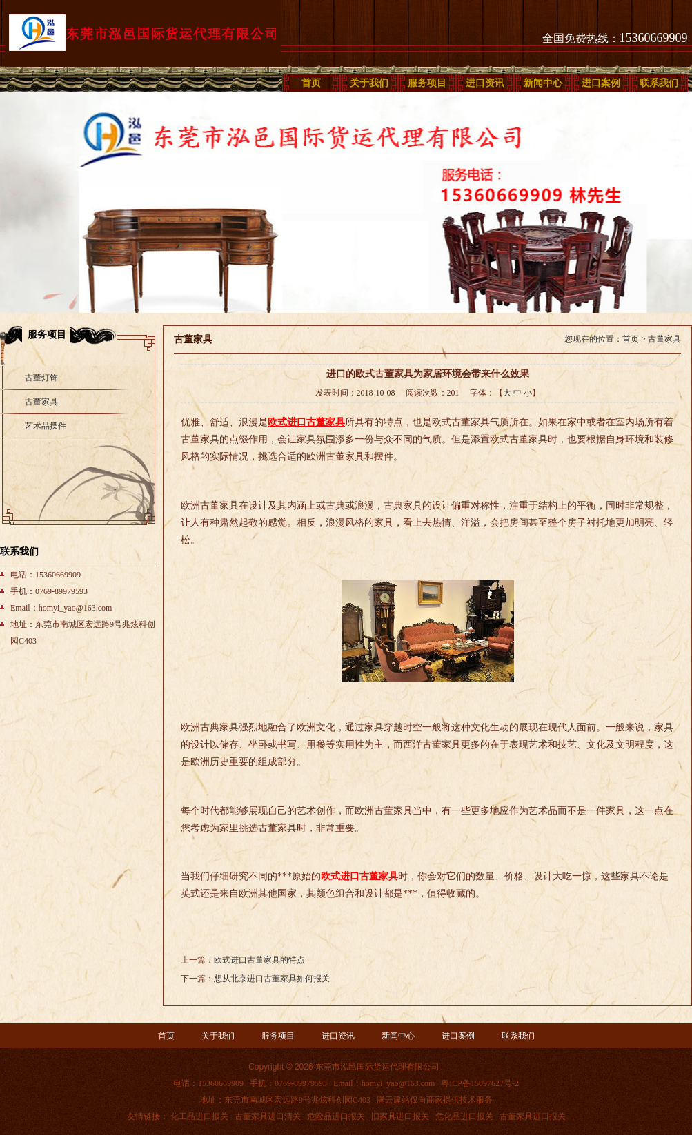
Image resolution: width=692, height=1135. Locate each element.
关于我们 (369, 83)
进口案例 (601, 83)
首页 (311, 83)
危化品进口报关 (464, 1116)
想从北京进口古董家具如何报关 (272, 978)
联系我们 (659, 83)
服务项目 (427, 83)
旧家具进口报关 (400, 1116)
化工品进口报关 (199, 1116)
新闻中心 (543, 83)
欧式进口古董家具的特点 (259, 960)
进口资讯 (485, 83)
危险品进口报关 (336, 1116)
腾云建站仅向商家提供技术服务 (435, 1100)
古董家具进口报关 (533, 1116)
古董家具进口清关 (268, 1116)
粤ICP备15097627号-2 (480, 1083)
